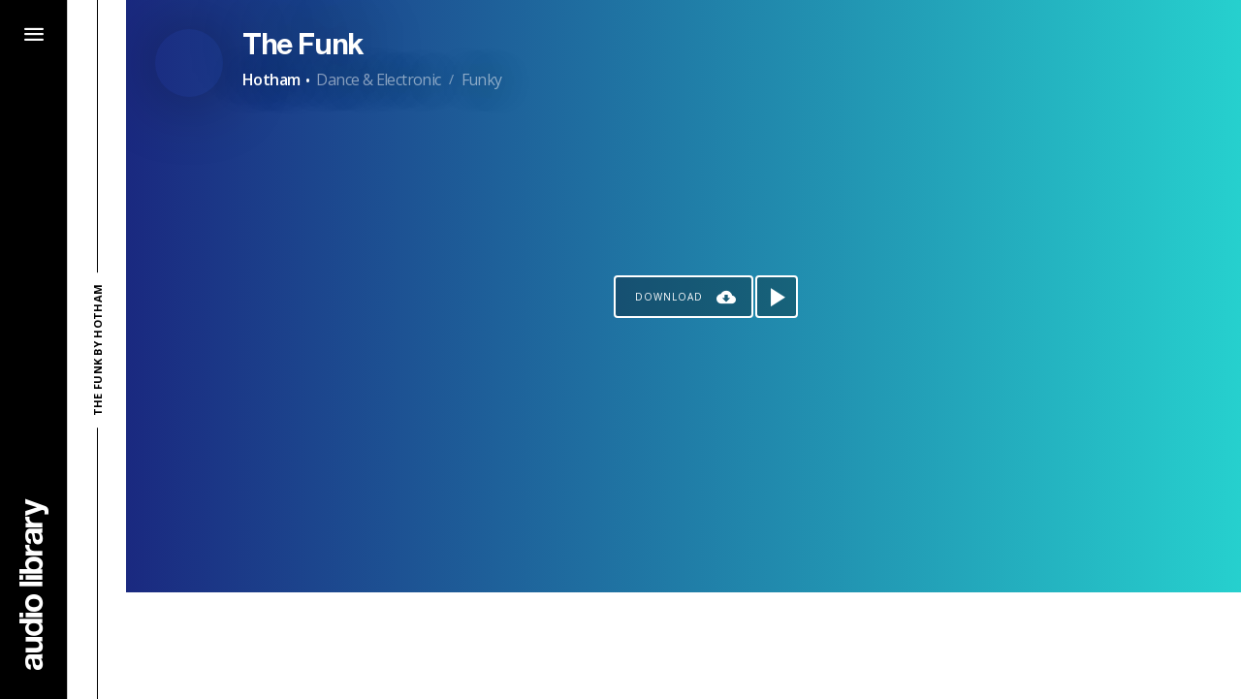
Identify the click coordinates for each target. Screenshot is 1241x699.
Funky (481, 79)
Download (669, 296)
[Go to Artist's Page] (189, 63)
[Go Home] (33, 584)
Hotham (271, 79)
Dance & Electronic (378, 79)
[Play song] (776, 296)
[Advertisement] (683, 645)
